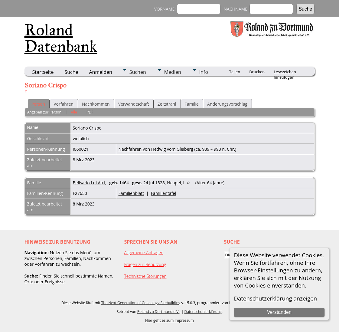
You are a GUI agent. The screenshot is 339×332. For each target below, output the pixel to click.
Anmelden (100, 72)
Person (38, 104)
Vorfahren (63, 104)
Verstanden (279, 312)
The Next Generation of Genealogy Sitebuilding (141, 302)
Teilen (234, 71)
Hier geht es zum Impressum (169, 320)
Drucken (257, 71)
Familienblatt (131, 193)
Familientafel (163, 193)
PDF (89, 112)
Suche (71, 72)
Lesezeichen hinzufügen (285, 72)
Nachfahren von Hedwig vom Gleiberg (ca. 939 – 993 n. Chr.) (177, 149)
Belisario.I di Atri (89, 183)
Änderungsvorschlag (227, 104)
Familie (192, 104)
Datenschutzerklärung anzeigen (275, 298)
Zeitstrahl (167, 104)
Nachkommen (96, 104)
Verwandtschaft (133, 104)
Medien (172, 72)
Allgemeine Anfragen (144, 252)
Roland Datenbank (60, 38)
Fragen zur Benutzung (145, 264)
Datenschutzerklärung (203, 311)
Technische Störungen (145, 276)
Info (203, 72)
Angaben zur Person (44, 112)
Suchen (137, 72)
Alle (74, 112)
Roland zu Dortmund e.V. (158, 311)
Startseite (43, 72)
